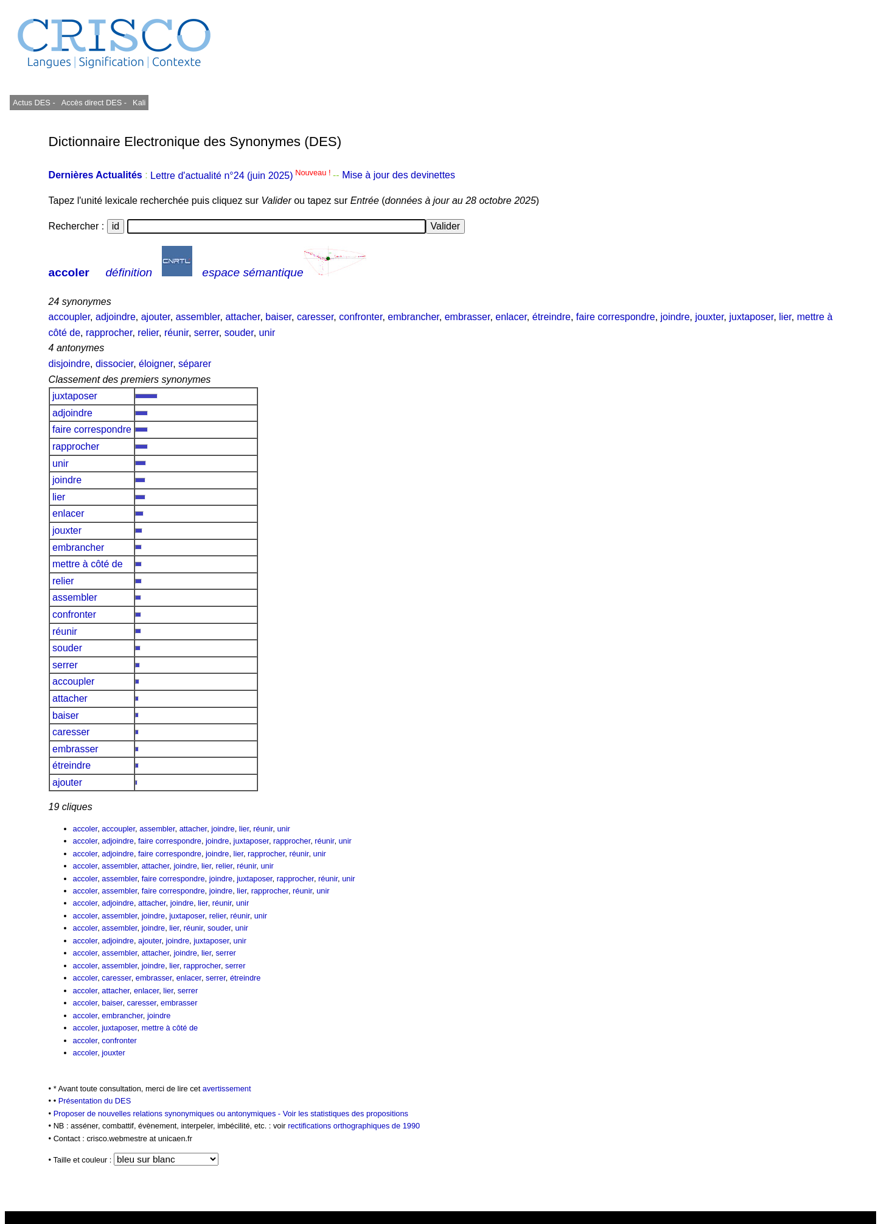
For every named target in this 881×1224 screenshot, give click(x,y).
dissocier (114, 363)
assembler (198, 317)
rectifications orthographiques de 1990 (354, 1125)
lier (785, 317)
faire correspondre (615, 317)
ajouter (155, 317)
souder (239, 332)
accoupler (70, 317)
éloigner (156, 363)
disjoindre (69, 363)
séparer (194, 363)
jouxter (709, 317)
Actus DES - (34, 102)
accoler (69, 272)
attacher (242, 317)
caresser (315, 317)
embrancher (413, 317)
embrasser (467, 317)
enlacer (511, 317)
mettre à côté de (88, 564)
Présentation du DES (94, 1100)
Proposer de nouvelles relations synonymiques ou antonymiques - (168, 1113)
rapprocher (109, 332)
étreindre (551, 317)
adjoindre (116, 317)
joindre (675, 317)
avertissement (227, 1088)
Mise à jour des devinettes (398, 175)
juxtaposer (751, 317)
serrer (206, 332)
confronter (360, 317)
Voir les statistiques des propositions (345, 1113)
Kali (139, 102)
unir (267, 332)
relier (148, 332)
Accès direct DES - (94, 102)
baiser (278, 317)
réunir (176, 332)
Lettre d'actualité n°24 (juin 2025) (241, 175)
